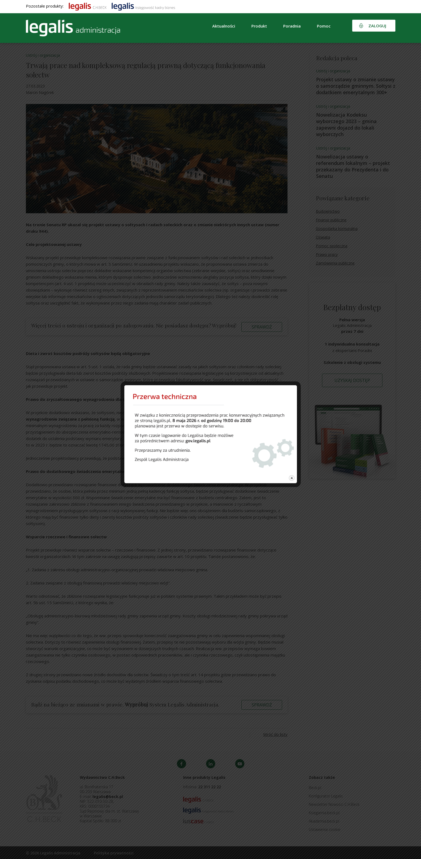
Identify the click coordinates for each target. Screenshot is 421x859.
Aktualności (223, 26)
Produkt (259, 26)
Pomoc (324, 26)
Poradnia (292, 26)
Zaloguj (377, 25)
